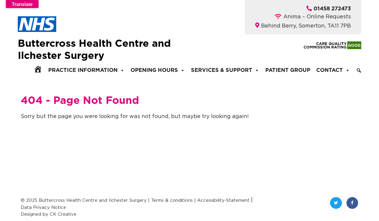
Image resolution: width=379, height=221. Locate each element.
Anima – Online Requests (317, 16)
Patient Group (287, 70)
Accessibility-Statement (223, 200)
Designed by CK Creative (48, 214)
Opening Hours (158, 70)
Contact (333, 70)
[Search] (359, 70)
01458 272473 (332, 9)
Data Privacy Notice (43, 207)
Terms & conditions (172, 200)
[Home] (37, 69)
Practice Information (86, 70)
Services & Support (225, 70)
